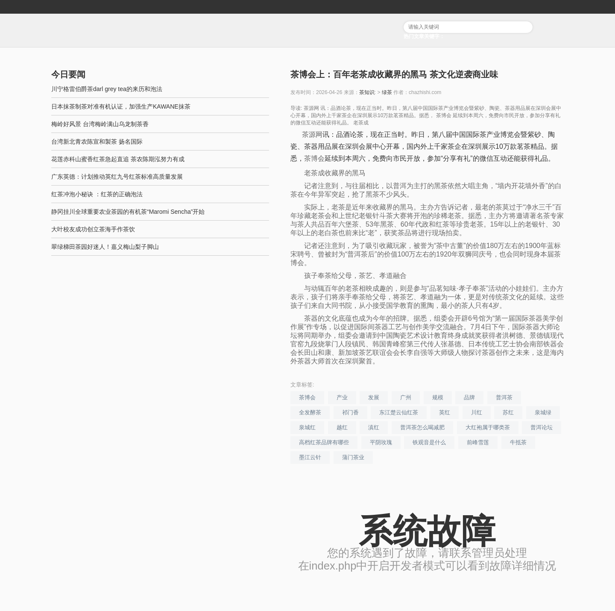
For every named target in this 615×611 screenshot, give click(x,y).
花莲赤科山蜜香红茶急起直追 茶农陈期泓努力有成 (117, 159)
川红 (476, 412)
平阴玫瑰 (381, 442)
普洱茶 (504, 397)
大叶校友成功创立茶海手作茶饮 (93, 229)
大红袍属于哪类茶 (488, 427)
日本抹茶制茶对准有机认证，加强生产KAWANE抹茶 (120, 106)
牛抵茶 (518, 442)
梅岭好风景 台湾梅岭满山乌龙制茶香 (100, 124)
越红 (342, 427)
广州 (405, 397)
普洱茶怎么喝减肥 (422, 427)
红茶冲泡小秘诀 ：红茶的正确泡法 (97, 194)
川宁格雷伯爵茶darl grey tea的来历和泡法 (106, 89)
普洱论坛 (541, 427)
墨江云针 (310, 457)
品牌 (469, 397)
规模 (437, 397)
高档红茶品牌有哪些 (324, 442)
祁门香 (350, 412)
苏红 (508, 412)
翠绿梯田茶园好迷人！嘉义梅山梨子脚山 (105, 246)
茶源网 (312, 134)
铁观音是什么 (429, 442)
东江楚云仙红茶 (398, 412)
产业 (342, 397)
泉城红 (307, 427)
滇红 (373, 427)
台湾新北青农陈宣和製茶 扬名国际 (97, 141)
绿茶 (387, 92)
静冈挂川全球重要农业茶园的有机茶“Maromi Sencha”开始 (128, 211)
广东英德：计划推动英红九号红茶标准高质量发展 (117, 176)
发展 (373, 397)
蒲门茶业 (353, 457)
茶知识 (367, 92)
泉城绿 (543, 412)
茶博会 (314, 158)
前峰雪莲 (478, 442)
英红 (444, 412)
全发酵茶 (310, 412)
